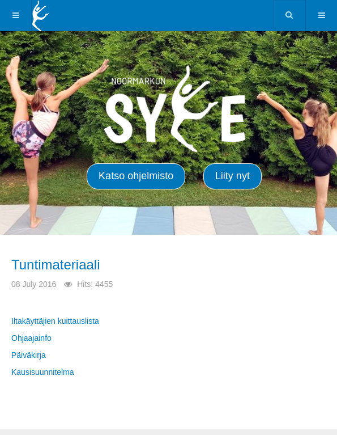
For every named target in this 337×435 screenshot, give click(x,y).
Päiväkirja (28, 355)
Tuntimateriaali (55, 264)
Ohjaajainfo (31, 338)
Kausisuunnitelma (42, 372)
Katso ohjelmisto (136, 175)
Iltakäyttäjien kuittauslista (55, 321)
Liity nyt (232, 175)
